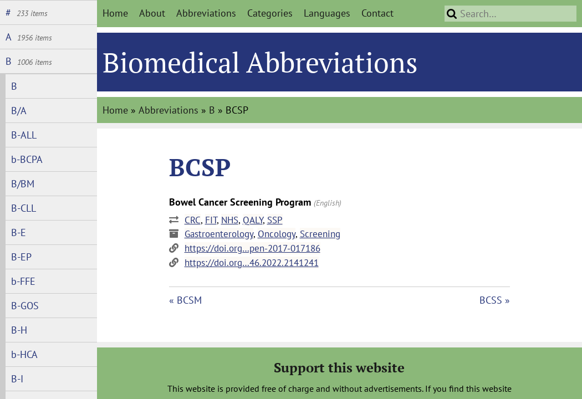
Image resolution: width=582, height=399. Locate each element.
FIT (211, 220)
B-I (17, 378)
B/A (19, 110)
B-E (18, 232)
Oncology (276, 234)
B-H (19, 330)
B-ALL (24, 135)
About (152, 13)
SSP (275, 220)
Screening (320, 234)
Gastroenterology (219, 234)
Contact (377, 13)
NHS (229, 220)
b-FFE (23, 281)
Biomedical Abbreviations (260, 62)
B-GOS (25, 305)
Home (115, 13)
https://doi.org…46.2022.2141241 (252, 263)
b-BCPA (27, 159)
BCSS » (494, 300)
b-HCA (24, 354)
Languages (327, 13)
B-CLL (23, 208)
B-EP (21, 256)
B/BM (22, 183)
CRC (193, 220)
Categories (270, 13)
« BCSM (185, 300)
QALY (253, 220)
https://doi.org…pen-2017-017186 (252, 248)
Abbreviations (206, 13)
